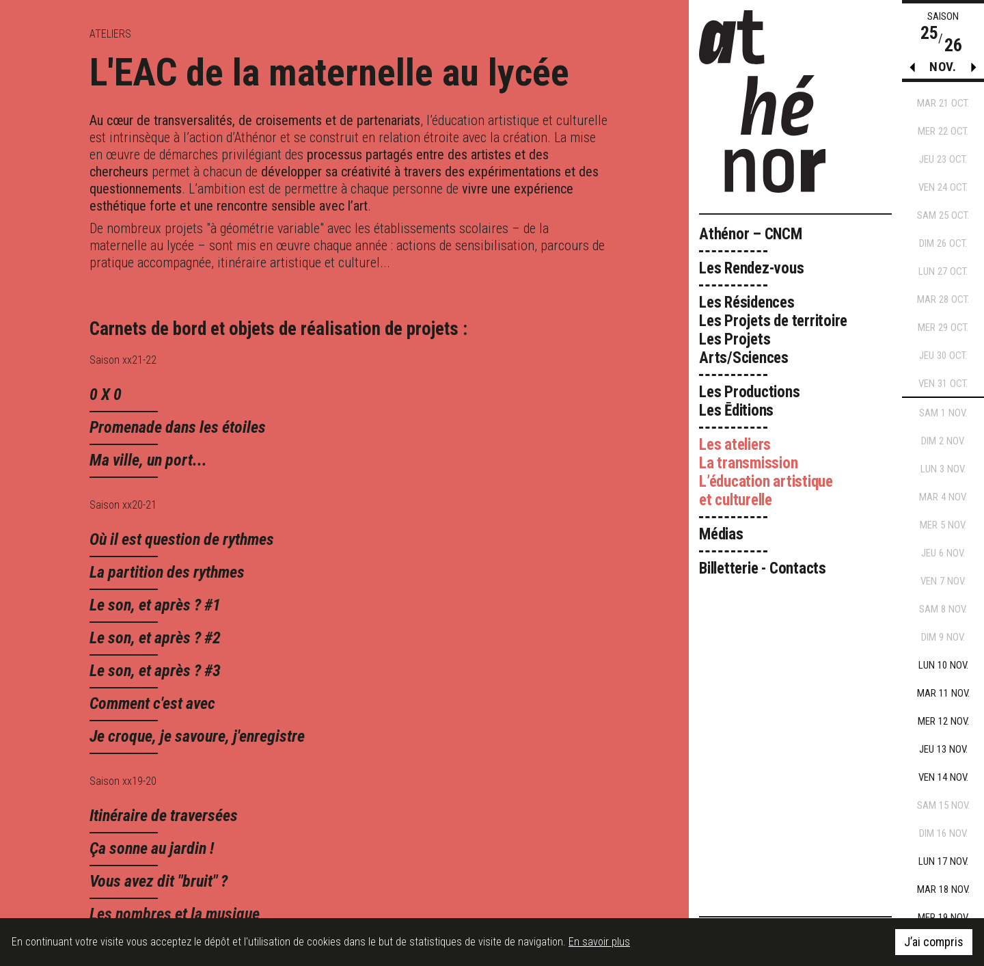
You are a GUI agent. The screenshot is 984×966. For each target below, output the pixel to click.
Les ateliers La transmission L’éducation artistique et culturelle (766, 472)
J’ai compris (934, 942)
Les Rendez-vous (751, 268)
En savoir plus (599, 942)
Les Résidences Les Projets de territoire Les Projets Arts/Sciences (773, 330)
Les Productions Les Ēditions (749, 401)
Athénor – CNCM (750, 234)
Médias (721, 534)
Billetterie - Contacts (762, 568)
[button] (974, 70)
